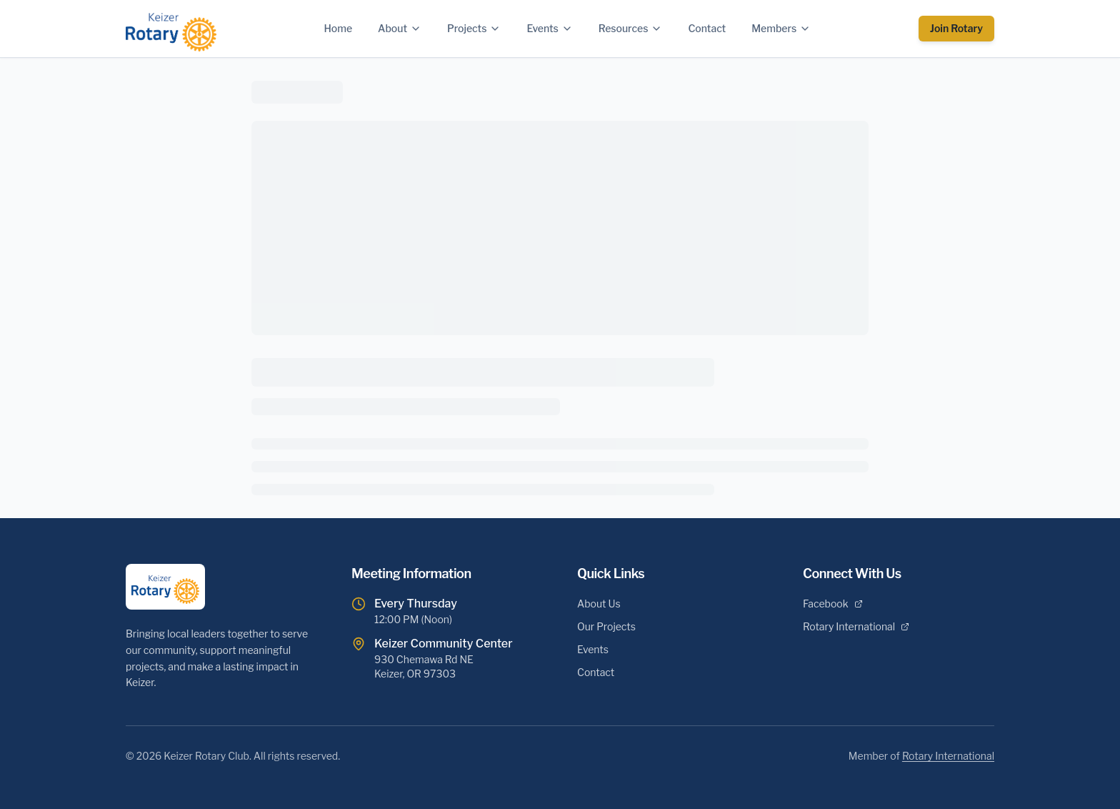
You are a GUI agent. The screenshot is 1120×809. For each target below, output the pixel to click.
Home (338, 28)
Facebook (833, 603)
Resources (631, 28)
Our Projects (606, 626)
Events (549, 28)
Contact (707, 28)
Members (781, 28)
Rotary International (856, 626)
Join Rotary (956, 28)
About (399, 28)
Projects (474, 28)
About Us (599, 603)
